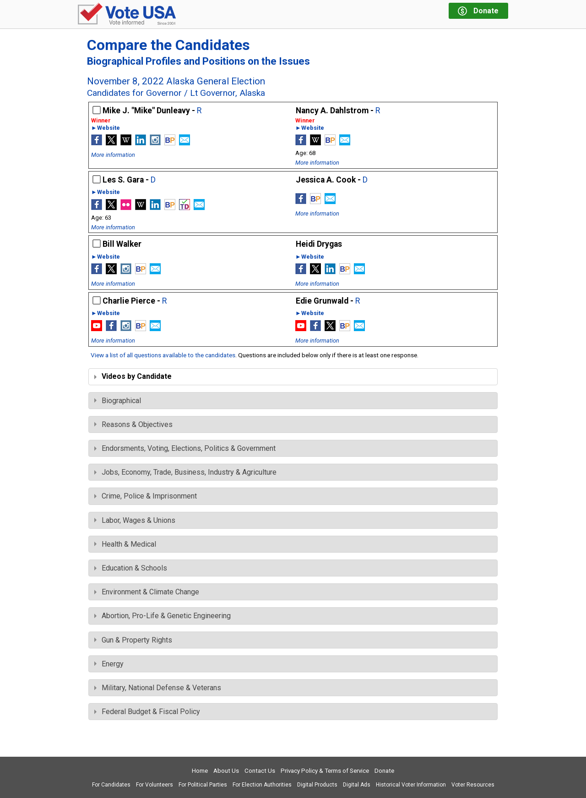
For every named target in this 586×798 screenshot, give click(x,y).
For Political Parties (203, 784)
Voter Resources (472, 784)
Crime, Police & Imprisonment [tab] (145, 496)
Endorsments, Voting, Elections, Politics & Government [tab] (185, 448)
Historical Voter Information (411, 784)
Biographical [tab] (117, 400)
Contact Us (259, 770)
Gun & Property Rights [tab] (133, 640)
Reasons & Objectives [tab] (133, 424)
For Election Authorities (262, 784)
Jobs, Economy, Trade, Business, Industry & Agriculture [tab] (185, 472)
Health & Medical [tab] (125, 544)
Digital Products (317, 784)
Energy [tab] (109, 663)
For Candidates (111, 784)
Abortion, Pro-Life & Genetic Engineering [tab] (162, 615)
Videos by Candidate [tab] (133, 376)
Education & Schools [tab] (130, 568)
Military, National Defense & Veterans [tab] (157, 687)
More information (113, 154)
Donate (384, 770)
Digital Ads (356, 784)
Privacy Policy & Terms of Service (325, 770)
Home (200, 770)
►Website (105, 128)
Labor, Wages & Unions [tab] (134, 520)
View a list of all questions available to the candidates (163, 355)
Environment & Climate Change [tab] (146, 591)
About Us (226, 770)
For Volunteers (154, 784)
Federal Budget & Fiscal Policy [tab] (147, 711)
